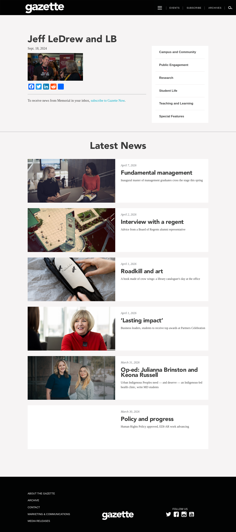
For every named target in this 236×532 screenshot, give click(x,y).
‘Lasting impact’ (142, 320)
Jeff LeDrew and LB (72, 39)
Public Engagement (173, 65)
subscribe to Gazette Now (108, 100)
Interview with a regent (152, 221)
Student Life (168, 90)
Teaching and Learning (176, 103)
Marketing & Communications (49, 514)
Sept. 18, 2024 (37, 48)
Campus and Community (177, 52)
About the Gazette (41, 493)
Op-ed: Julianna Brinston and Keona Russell (159, 372)
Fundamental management (156, 172)
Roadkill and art (142, 271)
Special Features (171, 116)
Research (166, 78)
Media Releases (39, 520)
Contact (34, 507)
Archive (33, 500)
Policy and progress (147, 418)
